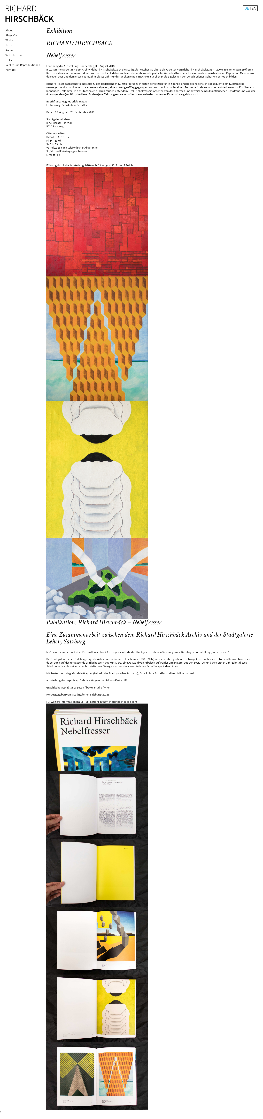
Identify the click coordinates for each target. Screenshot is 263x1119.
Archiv (9, 50)
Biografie (11, 35)
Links (8, 60)
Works (9, 40)
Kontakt (10, 70)
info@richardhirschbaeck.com (118, 702)
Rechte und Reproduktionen (22, 65)
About (9, 30)
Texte (8, 45)
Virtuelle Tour (13, 55)
